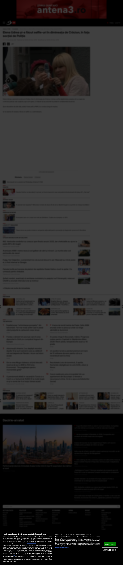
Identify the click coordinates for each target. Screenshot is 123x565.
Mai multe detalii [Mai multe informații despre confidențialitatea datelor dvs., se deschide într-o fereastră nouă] (31, 543)
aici (14, 555)
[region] (61, 548)
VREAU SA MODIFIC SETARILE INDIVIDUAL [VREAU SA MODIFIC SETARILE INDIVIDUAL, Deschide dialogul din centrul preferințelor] (109, 550)
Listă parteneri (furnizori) (62, 547)
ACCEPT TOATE (110, 544)
